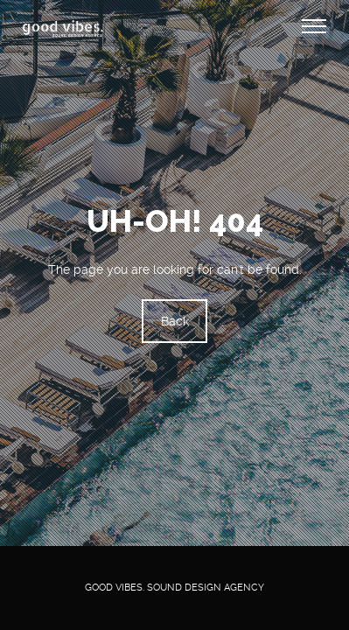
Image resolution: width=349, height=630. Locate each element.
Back (175, 322)
